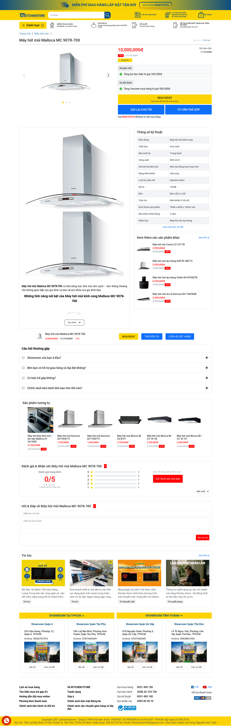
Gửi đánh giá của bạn (168, 478)
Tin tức (26, 604)
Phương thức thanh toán (33, 703)
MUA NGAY (128, 336)
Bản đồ (33, 669)
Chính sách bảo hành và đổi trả (37, 708)
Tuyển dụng (74, 694)
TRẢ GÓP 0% (152, 336)
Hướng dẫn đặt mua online (34, 698)
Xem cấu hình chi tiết (173, 227)
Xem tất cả (204, 237)
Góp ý (70, 698)
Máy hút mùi (41, 33)
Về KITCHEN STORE (78, 689)
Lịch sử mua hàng (29, 689)
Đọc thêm (74, 322)
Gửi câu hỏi (202, 540)
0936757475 (161, 5)
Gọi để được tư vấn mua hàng (139, 117)
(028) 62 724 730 (147, 694)
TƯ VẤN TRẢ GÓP (188, 109)
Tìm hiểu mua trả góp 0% (33, 694)
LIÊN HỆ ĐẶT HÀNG (180, 336)
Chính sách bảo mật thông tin (84, 703)
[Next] (107, 75)
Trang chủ (25, 33)
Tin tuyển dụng (175, 604)
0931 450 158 (145, 689)
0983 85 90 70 (145, 703)
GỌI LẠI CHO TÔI (141, 109)
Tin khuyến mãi (127, 604)
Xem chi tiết (49, 669)
